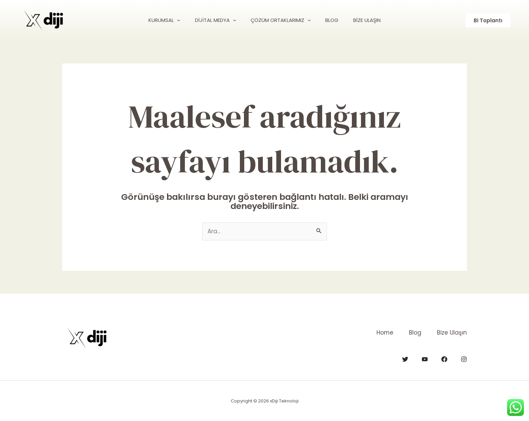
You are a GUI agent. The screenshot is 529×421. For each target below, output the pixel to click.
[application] (172, 20)
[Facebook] (444, 359)
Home (382, 332)
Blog (414, 332)
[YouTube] (425, 359)
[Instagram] (464, 359)
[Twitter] (405, 359)
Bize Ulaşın (452, 332)
